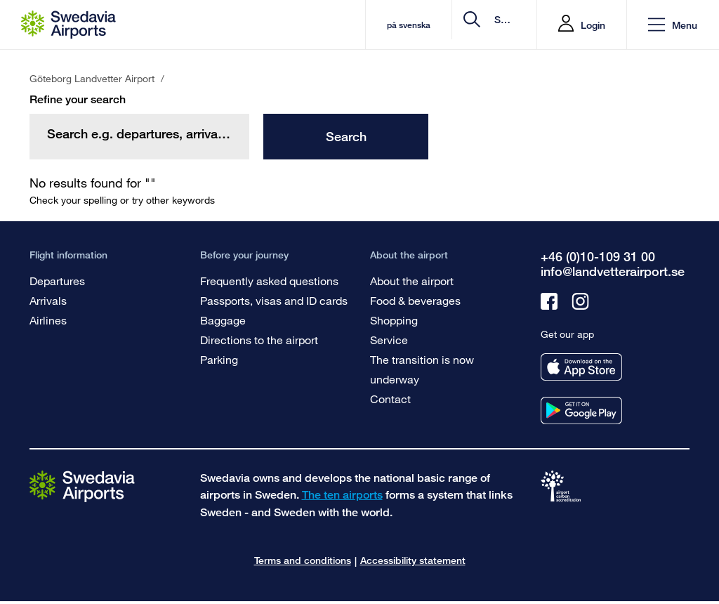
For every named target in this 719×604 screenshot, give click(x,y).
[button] (672, 25)
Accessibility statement (413, 560)
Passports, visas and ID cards (274, 300)
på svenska (294, 25)
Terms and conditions (302, 560)
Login (593, 25)
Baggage (223, 320)
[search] (442, 25)
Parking (219, 359)
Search (346, 136)
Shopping (394, 320)
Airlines (48, 320)
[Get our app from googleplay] (581, 410)
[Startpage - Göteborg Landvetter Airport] (68, 25)
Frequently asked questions (269, 280)
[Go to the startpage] (82, 485)
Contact (390, 398)
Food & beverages (415, 300)
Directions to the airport (259, 339)
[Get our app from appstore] (581, 366)
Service (389, 339)
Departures (57, 280)
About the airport (412, 280)
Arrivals (48, 300)
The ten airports (342, 494)
